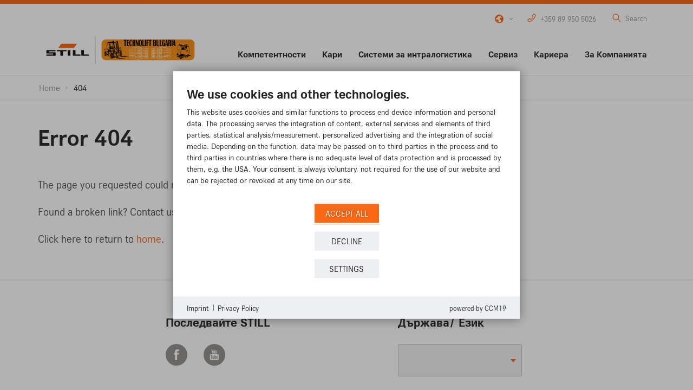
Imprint (198, 307)
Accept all (346, 213)
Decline (346, 241)
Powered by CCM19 (477, 308)
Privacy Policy (238, 307)
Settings (346, 268)
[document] (346, 144)
